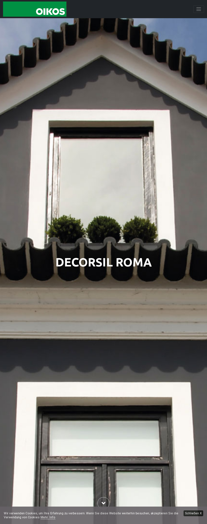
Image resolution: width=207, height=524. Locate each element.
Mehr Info (47, 517)
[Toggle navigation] (198, 9)
